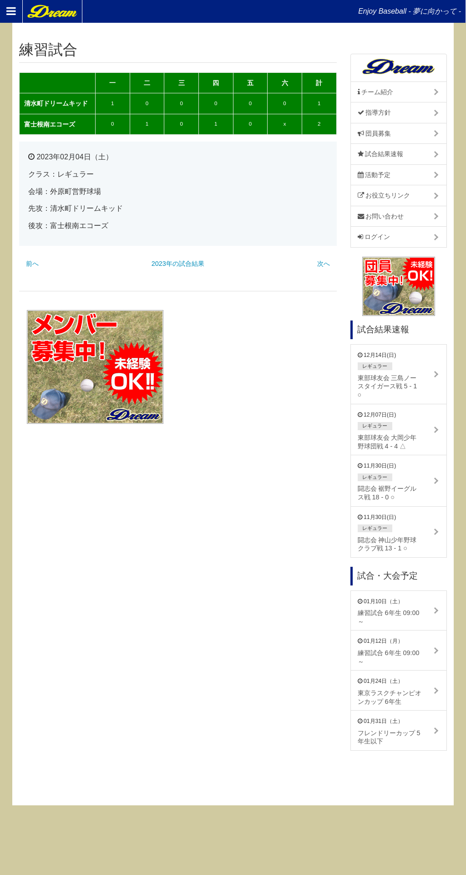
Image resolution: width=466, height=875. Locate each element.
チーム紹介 (376, 92)
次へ (323, 263)
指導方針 (374, 112)
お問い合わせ (381, 216)
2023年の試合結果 (178, 263)
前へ (32, 263)
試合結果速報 (381, 154)
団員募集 (374, 133)
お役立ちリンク (384, 195)
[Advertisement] (260, 367)
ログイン (374, 236)
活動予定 (374, 174)
